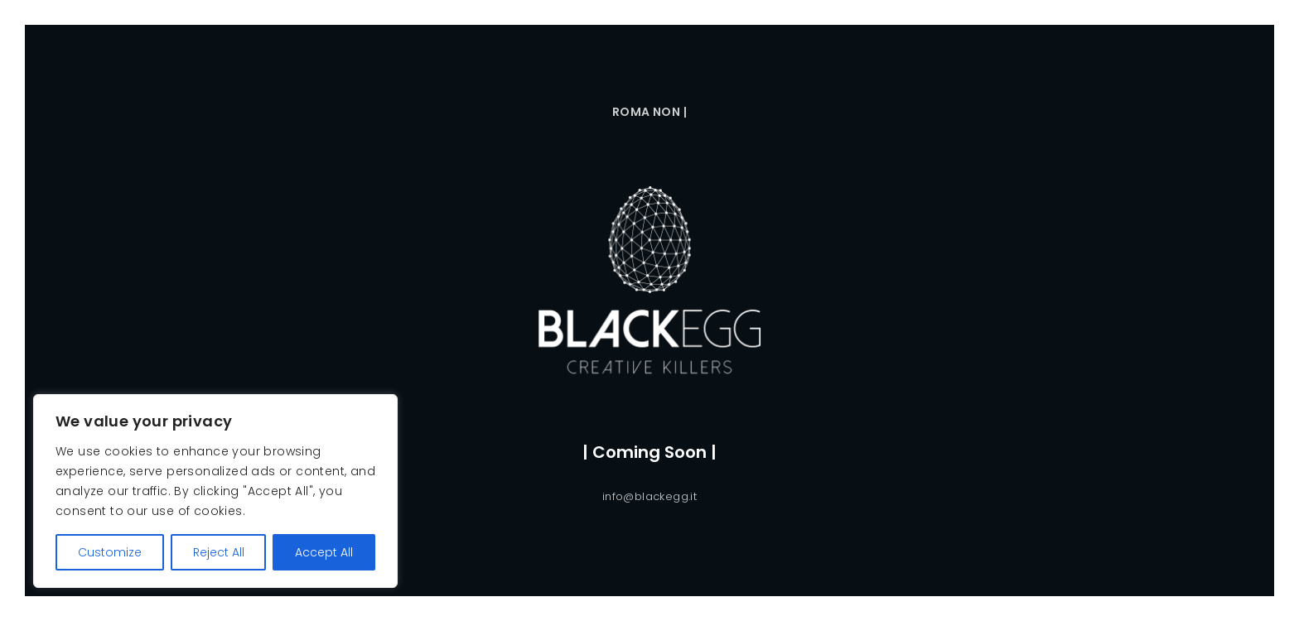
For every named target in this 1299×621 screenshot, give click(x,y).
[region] (215, 491)
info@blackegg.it (649, 496)
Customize (110, 552)
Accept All (324, 552)
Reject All (218, 552)
